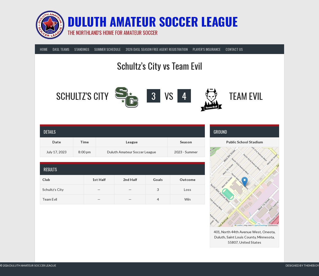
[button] (244, 182)
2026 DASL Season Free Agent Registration (157, 49)
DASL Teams (61, 49)
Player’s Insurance (207, 49)
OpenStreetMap (260, 225)
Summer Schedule (107, 49)
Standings (81, 49)
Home (44, 49)
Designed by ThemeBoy (302, 265)
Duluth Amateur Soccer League (153, 21)
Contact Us (234, 49)
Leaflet (238, 225)
